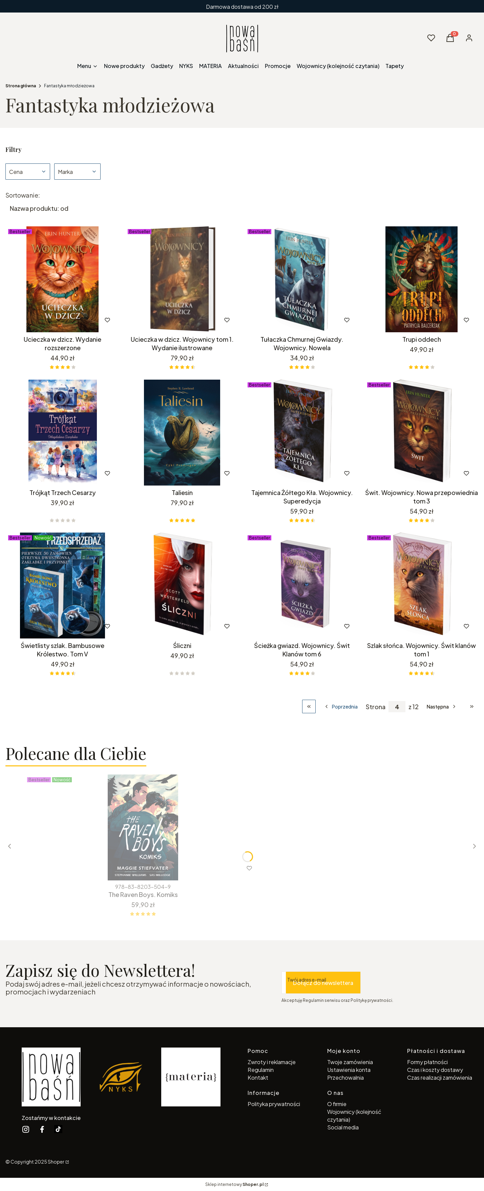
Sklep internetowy (234, 1184)
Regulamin (261, 1069)
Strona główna (20, 85)
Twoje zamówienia (350, 1061)
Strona (375, 706)
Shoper (56, 1162)
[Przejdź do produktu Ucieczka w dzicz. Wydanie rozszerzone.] (62, 279)
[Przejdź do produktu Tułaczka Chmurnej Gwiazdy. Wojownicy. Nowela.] (302, 279)
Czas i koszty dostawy (435, 1069)
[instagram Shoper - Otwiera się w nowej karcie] (26, 1129)
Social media (343, 1127)
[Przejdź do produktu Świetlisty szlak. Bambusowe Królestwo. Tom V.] (62, 585)
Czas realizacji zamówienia (439, 1077)
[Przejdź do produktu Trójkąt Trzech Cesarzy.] (62, 433)
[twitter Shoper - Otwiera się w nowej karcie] (58, 1129)
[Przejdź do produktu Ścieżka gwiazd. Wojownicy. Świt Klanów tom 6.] (302, 585)
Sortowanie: (22, 195)
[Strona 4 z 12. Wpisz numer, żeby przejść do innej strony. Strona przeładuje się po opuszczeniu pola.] (396, 706)
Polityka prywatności (274, 1103)
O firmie (336, 1103)
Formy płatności (427, 1061)
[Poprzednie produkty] (341, 706)
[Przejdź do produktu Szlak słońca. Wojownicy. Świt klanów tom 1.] (421, 585)
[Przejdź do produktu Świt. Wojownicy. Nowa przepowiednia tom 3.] (421, 433)
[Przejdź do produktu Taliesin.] (182, 433)
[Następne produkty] (442, 706)
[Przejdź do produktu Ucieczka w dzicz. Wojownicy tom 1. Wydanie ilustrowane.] (182, 279)
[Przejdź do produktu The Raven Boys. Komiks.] (142, 827)
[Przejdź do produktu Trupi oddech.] (421, 279)
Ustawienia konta (349, 1069)
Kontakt (258, 1077)
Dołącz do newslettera (323, 982)
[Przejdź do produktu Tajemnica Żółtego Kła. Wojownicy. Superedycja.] (302, 433)
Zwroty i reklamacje (272, 1061)
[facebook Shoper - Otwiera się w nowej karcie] (42, 1129)
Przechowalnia (345, 1077)
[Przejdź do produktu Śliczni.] (182, 585)
